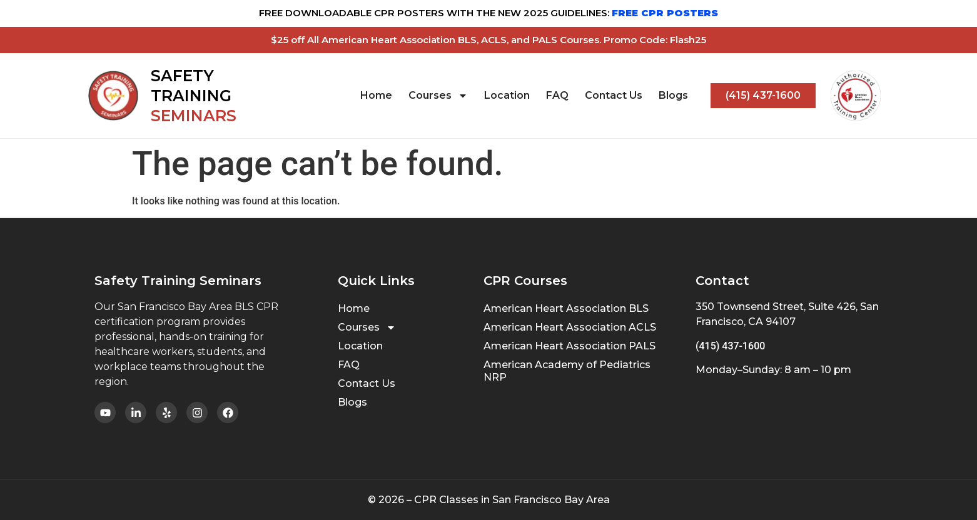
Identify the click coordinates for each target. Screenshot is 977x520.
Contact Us (613, 95)
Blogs (673, 95)
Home (376, 95)
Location (507, 95)
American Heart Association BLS (566, 308)
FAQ (557, 95)
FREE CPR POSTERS (665, 13)
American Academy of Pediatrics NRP (566, 371)
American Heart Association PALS (569, 346)
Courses (438, 95)
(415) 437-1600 (730, 346)
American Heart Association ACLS (569, 327)
